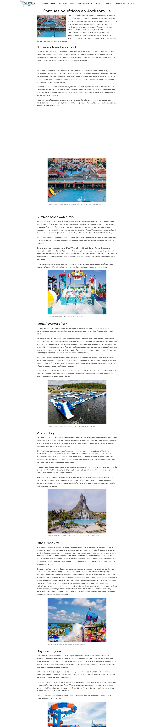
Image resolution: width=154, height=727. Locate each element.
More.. (130, 4)
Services (108, 4)
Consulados (62, 4)
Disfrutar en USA (85, 4)
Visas (53, 4)
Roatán (72, 4)
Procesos (44, 4)
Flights (97, 4)
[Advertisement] (77, 133)
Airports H (120, 4)
